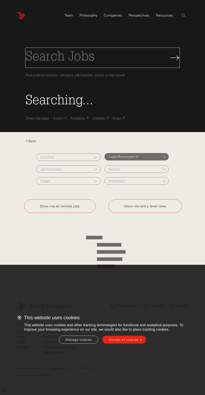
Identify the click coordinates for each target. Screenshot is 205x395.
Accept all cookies (123, 340)
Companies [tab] (113, 15)
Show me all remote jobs (60, 206)
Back (31, 141)
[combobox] (68, 157)
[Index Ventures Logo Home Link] (21, 15)
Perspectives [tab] (139, 15)
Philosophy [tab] (88, 15)
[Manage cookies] (78, 340)
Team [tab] (68, 15)
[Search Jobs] (102, 58)
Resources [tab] (164, 15)
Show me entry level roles (145, 206)
